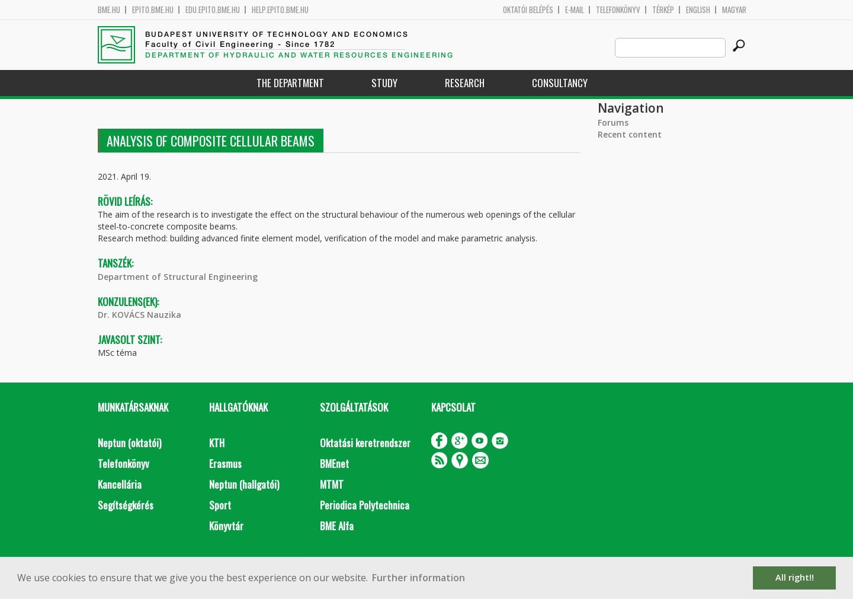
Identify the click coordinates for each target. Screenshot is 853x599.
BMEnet (334, 463)
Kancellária (120, 484)
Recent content (630, 134)
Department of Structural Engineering (178, 276)
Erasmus (225, 463)
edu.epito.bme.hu (212, 10)
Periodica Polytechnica (364, 505)
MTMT (332, 484)
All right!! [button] (794, 577)
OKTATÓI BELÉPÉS (528, 10)
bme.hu (109, 10)
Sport (220, 505)
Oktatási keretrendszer (365, 442)
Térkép (663, 10)
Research (465, 82)
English (698, 10)
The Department (290, 82)
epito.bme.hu (153, 10)
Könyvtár (226, 525)
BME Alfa (337, 525)
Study (384, 82)
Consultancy (560, 82)
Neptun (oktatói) (129, 442)
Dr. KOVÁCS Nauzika (139, 314)
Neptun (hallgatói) (244, 484)
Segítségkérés (125, 505)
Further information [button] (418, 577)
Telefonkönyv (618, 10)
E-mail (574, 10)
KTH (217, 442)
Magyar (734, 10)
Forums (613, 122)
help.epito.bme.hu (280, 10)
